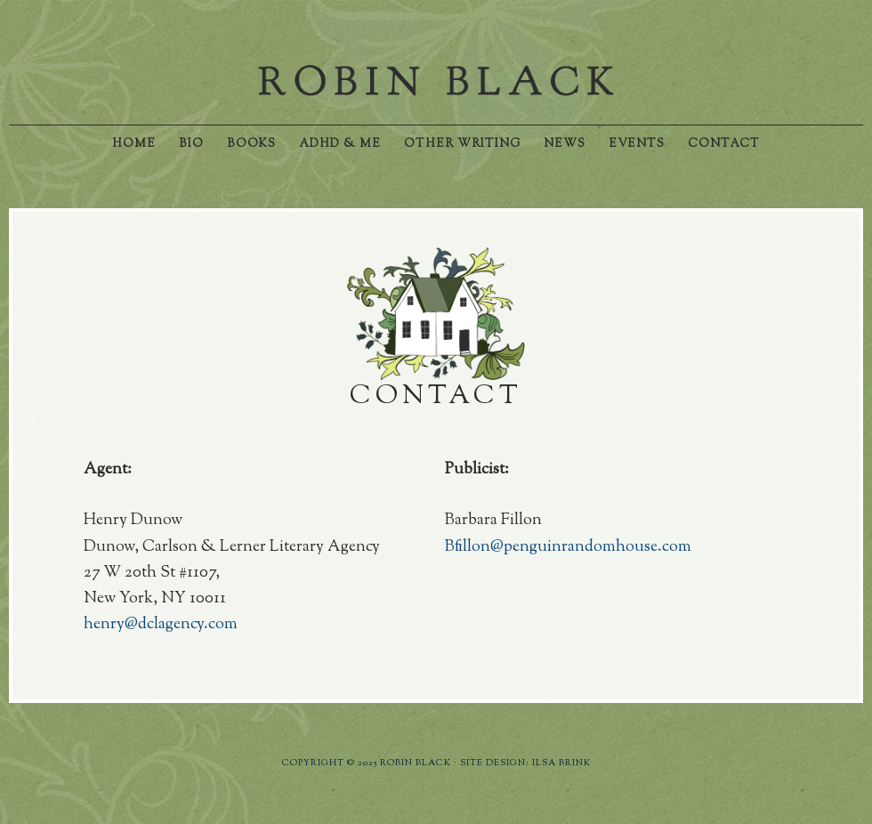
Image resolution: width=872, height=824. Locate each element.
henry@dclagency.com (161, 624)
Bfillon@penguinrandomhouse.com (568, 547)
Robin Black (436, 80)
